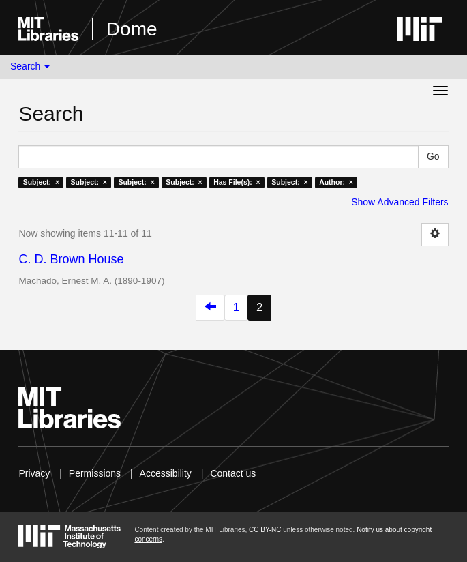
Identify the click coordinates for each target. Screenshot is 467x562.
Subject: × (41, 182)
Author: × (336, 182)
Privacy (34, 473)
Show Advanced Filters (399, 201)
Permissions (95, 473)
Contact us (233, 473)
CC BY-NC (265, 529)
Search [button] (30, 66)
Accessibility (166, 473)
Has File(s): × (236, 182)
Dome (131, 29)
